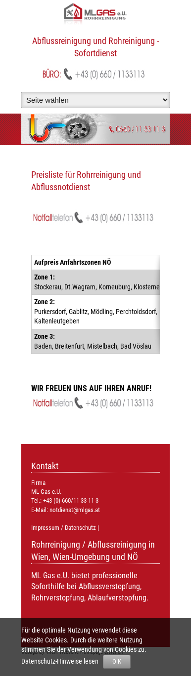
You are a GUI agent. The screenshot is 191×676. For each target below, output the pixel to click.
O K (116, 661)
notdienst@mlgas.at (74, 510)
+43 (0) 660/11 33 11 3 (70, 500)
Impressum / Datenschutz (63, 527)
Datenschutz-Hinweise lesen (61, 661)
